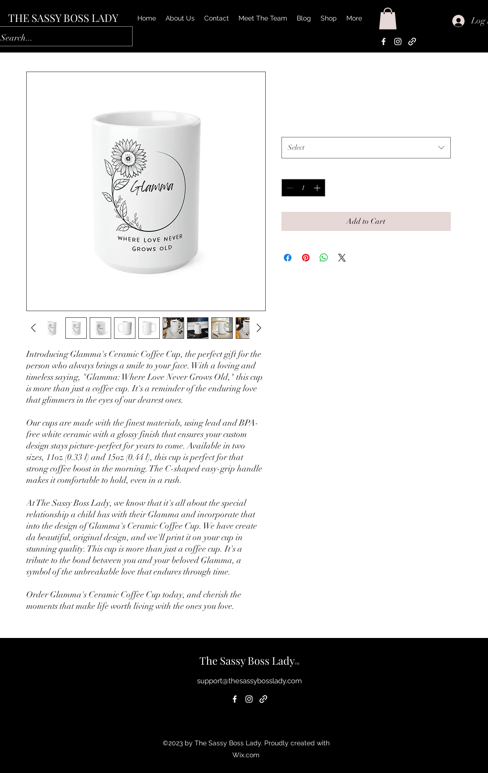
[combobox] (366, 147)
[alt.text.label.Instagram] (398, 41)
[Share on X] (342, 257)
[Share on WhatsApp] (324, 257)
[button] (388, 18)
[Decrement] (289, 187)
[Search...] (56, 38)
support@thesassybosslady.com (249, 681)
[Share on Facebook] (287, 257)
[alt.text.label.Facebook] (383, 41)
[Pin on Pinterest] (305, 257)
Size (289, 127)
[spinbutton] (303, 187)
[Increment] (318, 187)
